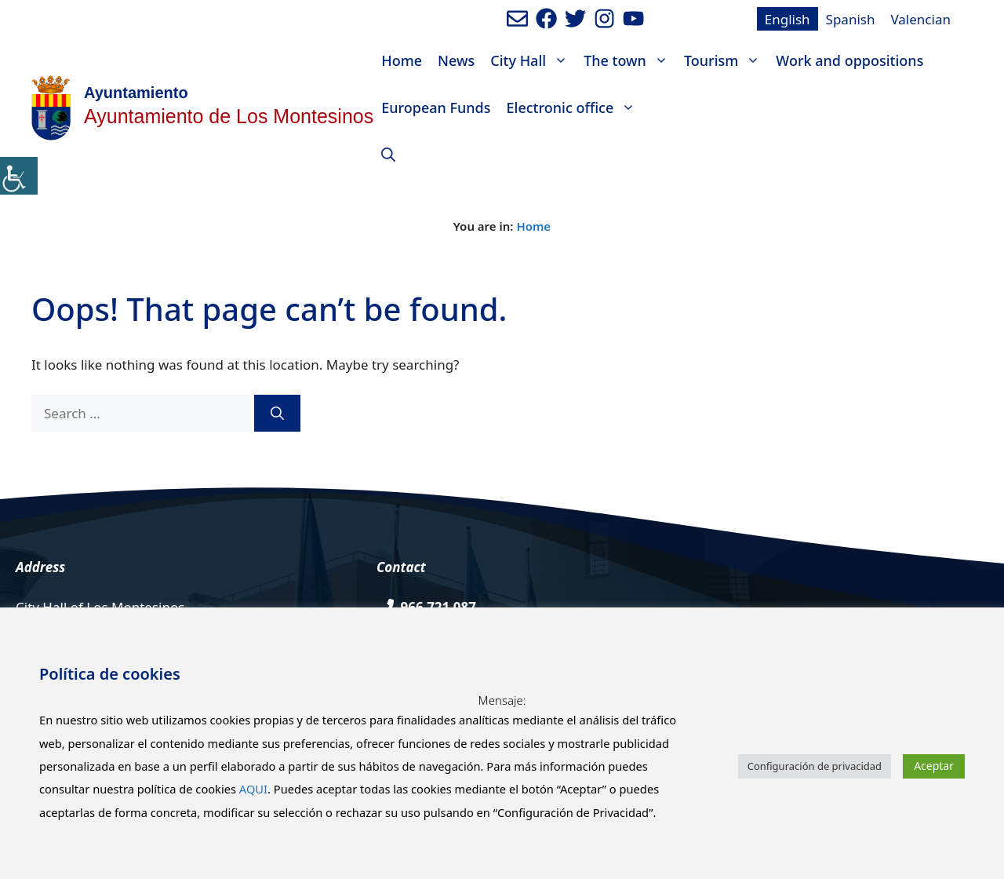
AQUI (253, 789)
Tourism (726, 60)
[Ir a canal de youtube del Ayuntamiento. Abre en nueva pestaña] (633, 18)
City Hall (533, 60)
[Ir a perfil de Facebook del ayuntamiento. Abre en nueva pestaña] (546, 18)
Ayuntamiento (136, 92)
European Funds (435, 107)
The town (630, 60)
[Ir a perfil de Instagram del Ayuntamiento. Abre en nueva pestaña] (604, 18)
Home (401, 60)
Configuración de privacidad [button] (815, 766)
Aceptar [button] (934, 765)
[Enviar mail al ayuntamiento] (517, 18)
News (456, 60)
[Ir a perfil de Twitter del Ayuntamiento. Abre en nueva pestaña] (575, 18)
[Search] (277, 413)
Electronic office (575, 107)
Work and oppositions (849, 60)
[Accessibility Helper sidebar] (19, 176)
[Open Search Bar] (388, 154)
